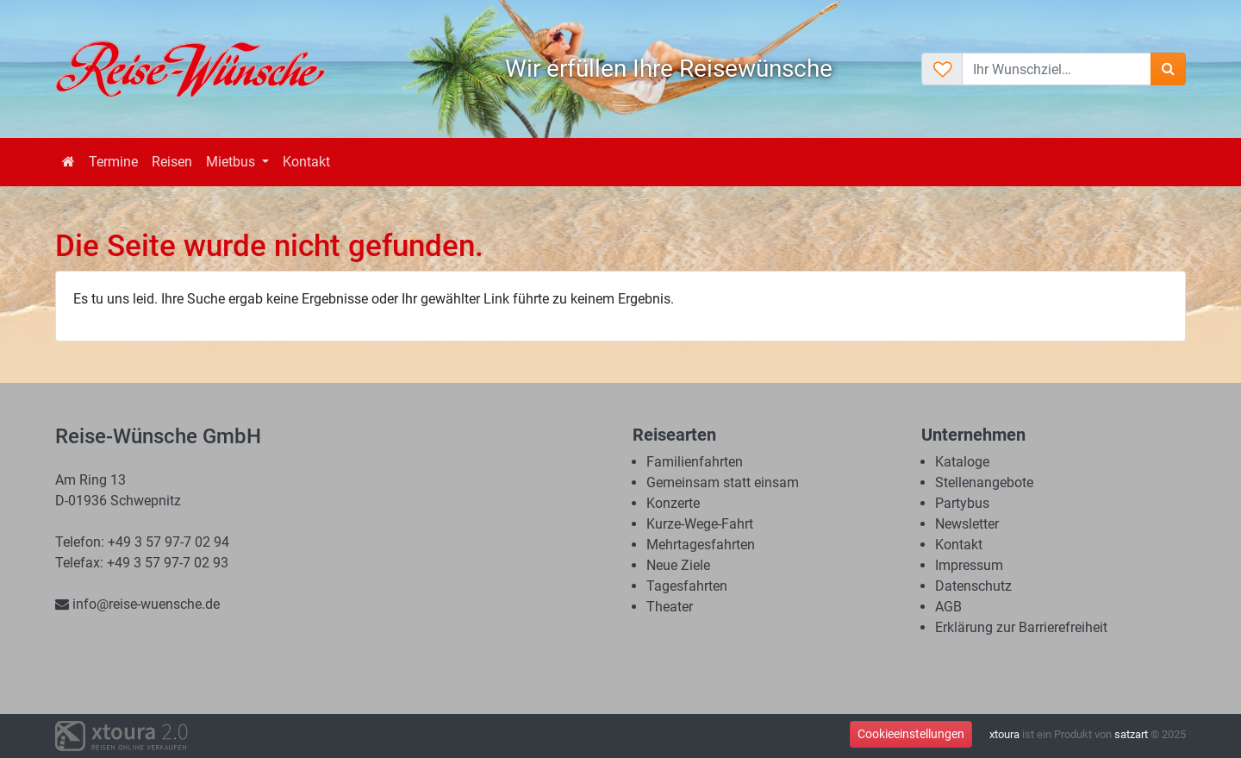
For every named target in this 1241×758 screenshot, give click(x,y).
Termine (113, 161)
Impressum (969, 565)
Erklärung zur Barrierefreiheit (1021, 627)
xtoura (1004, 734)
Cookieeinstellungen (910, 734)
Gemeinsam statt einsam (722, 482)
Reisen (172, 161)
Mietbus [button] (232, 161)
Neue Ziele (678, 565)
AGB (948, 606)
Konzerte (673, 503)
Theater (669, 606)
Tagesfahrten (686, 586)
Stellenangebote (984, 482)
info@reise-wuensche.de (137, 604)
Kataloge (962, 462)
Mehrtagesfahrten (700, 544)
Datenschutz (973, 586)
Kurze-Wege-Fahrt (699, 524)
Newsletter (967, 524)
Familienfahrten (694, 462)
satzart (1131, 734)
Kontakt (306, 161)
